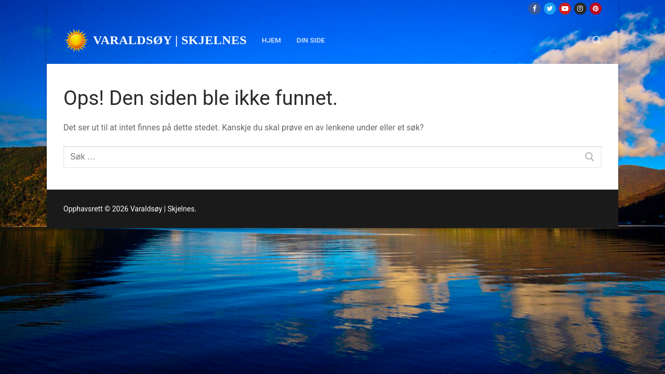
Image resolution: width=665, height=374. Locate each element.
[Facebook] (534, 9)
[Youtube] (565, 9)
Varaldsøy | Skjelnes (170, 40)
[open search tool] (597, 40)
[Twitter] (550, 9)
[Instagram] (580, 9)
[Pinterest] (596, 9)
